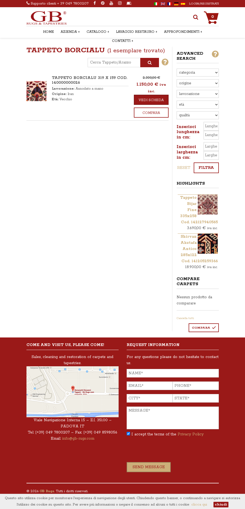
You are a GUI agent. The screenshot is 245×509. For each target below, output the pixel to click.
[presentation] (167, 451)
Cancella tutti (185, 318)
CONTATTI (121, 41)
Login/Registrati (204, 4)
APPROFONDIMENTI (181, 32)
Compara (151, 113)
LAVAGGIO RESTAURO (135, 32)
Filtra (206, 167)
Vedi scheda (151, 100)
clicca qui (199, 504)
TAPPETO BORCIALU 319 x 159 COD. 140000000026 (89, 80)
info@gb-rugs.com (78, 438)
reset (183, 167)
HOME (48, 32)
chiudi (221, 504)
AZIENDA (69, 32)
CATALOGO (96, 32)
